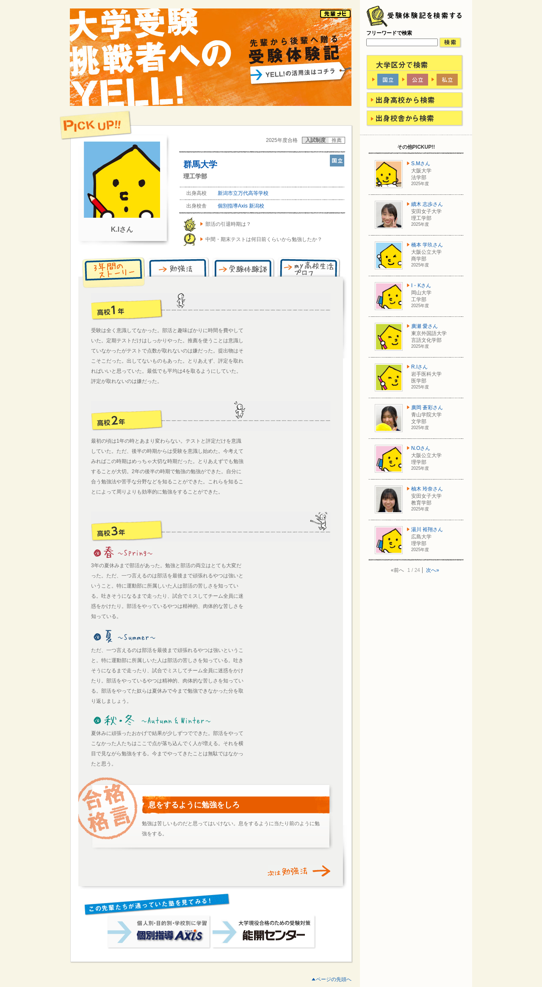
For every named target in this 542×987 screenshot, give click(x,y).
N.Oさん (420, 448)
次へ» (432, 570)
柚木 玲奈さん (427, 489)
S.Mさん (420, 163)
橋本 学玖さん (427, 245)
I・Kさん (421, 285)
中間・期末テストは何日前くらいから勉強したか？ (263, 239)
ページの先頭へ (333, 979)
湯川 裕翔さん (427, 529)
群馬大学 (200, 164)
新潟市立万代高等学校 (243, 193)
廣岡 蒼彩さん (427, 407)
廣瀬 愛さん (424, 326)
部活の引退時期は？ (228, 224)
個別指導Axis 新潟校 (241, 206)
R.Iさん (419, 367)
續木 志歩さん (427, 204)
